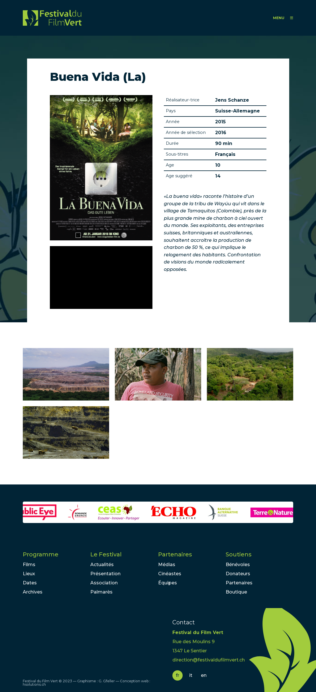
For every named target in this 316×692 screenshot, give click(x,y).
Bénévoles (238, 564)
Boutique (236, 592)
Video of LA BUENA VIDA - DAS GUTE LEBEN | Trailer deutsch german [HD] (101, 277)
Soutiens (239, 554)
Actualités (102, 564)
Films (29, 564)
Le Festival (106, 554)
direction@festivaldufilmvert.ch (208, 660)
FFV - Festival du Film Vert (52, 18)
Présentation (105, 573)
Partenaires (175, 554)
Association (104, 583)
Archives (32, 592)
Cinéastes (169, 573)
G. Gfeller (107, 681)
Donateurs (238, 573)
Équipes (167, 583)
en (204, 675)
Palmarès (101, 592)
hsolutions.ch (34, 684)
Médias (166, 564)
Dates (30, 583)
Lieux (29, 573)
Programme (40, 554)
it (190, 675)
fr (177, 675)
